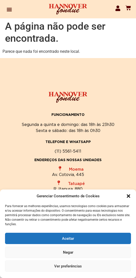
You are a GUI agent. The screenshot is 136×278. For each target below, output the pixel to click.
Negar (68, 252)
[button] (128, 196)
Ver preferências (68, 266)
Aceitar (68, 238)
